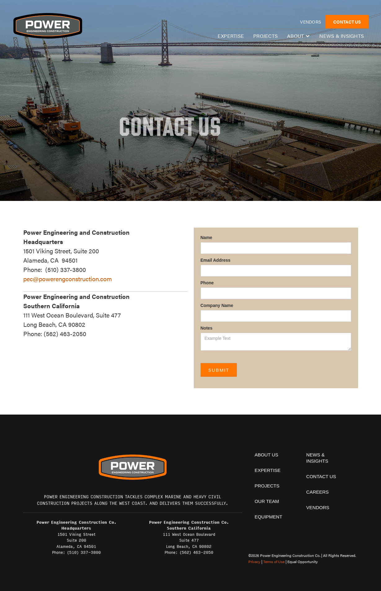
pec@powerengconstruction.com (67, 278)
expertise (231, 35)
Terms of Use (274, 561)
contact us (321, 476)
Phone (207, 282)
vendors (310, 22)
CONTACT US (347, 22)
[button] (298, 36)
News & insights (341, 35)
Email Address (216, 260)
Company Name (217, 305)
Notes (207, 328)
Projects (265, 35)
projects (267, 485)
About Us (266, 454)
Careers (317, 492)
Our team (267, 501)
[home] (47, 25)
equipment (268, 516)
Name (206, 237)
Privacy (254, 561)
